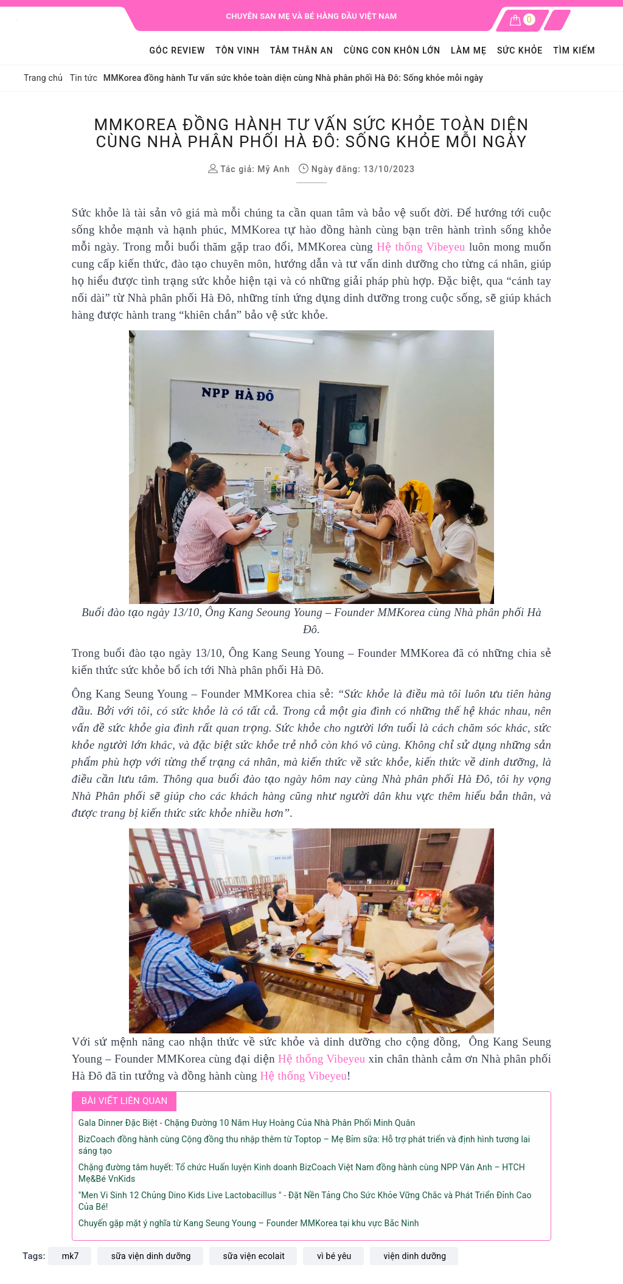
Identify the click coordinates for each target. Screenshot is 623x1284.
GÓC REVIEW (178, 50)
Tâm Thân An (301, 50)
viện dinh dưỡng (415, 1256)
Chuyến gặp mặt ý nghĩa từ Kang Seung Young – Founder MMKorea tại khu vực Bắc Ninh (248, 1223)
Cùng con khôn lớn (392, 50)
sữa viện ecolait (254, 1256)
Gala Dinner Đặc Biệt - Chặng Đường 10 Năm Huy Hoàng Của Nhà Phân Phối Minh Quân (247, 1123)
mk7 (70, 1256)
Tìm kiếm (574, 50)
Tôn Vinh (237, 50)
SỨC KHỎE (520, 50)
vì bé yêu (334, 1256)
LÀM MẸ (469, 50)
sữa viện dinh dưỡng (151, 1256)
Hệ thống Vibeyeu (421, 246)
